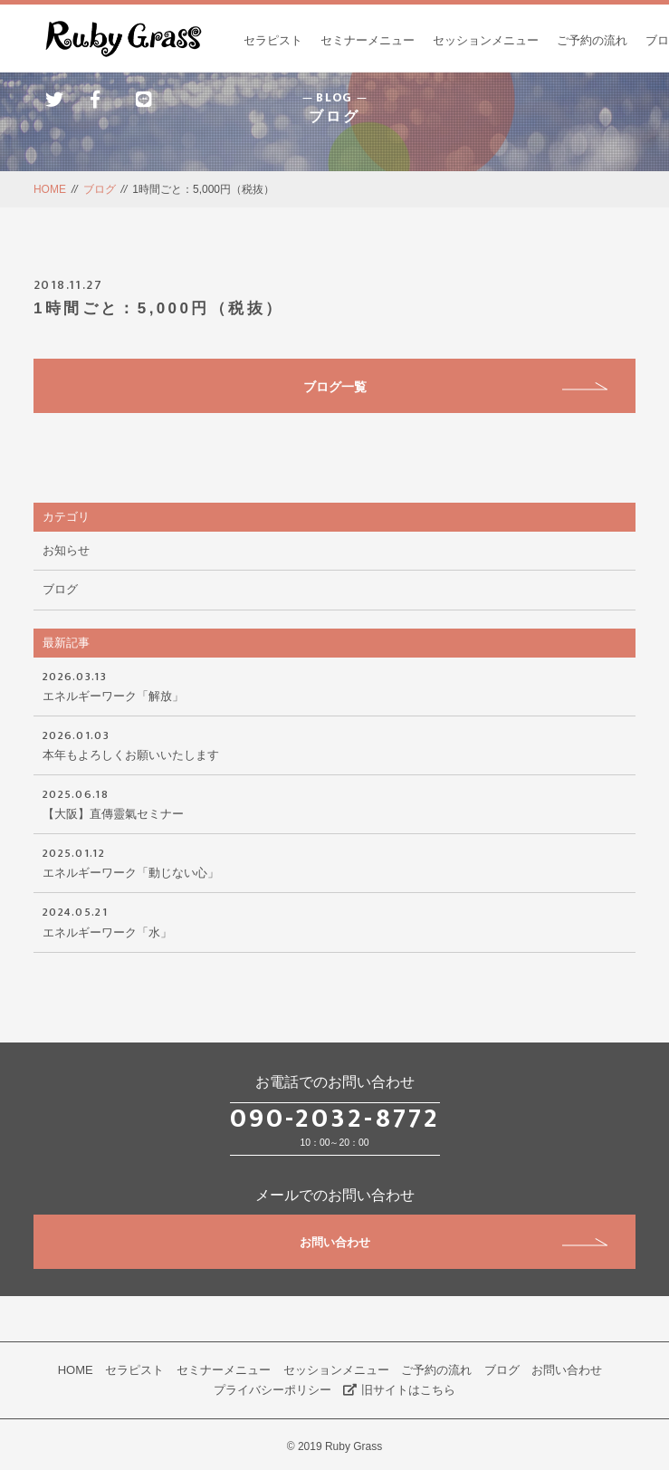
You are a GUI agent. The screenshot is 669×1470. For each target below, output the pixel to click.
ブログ (99, 189)
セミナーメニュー (367, 40)
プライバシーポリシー (272, 1390)
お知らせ (66, 550)
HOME (49, 189)
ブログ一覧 (455, 387)
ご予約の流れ (592, 40)
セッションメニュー (486, 40)
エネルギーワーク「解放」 (334, 685)
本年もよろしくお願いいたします (334, 743)
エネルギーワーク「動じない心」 (334, 861)
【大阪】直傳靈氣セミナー (334, 802)
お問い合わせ (454, 1242)
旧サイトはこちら (399, 1390)
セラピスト (273, 40)
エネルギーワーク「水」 (334, 920)
